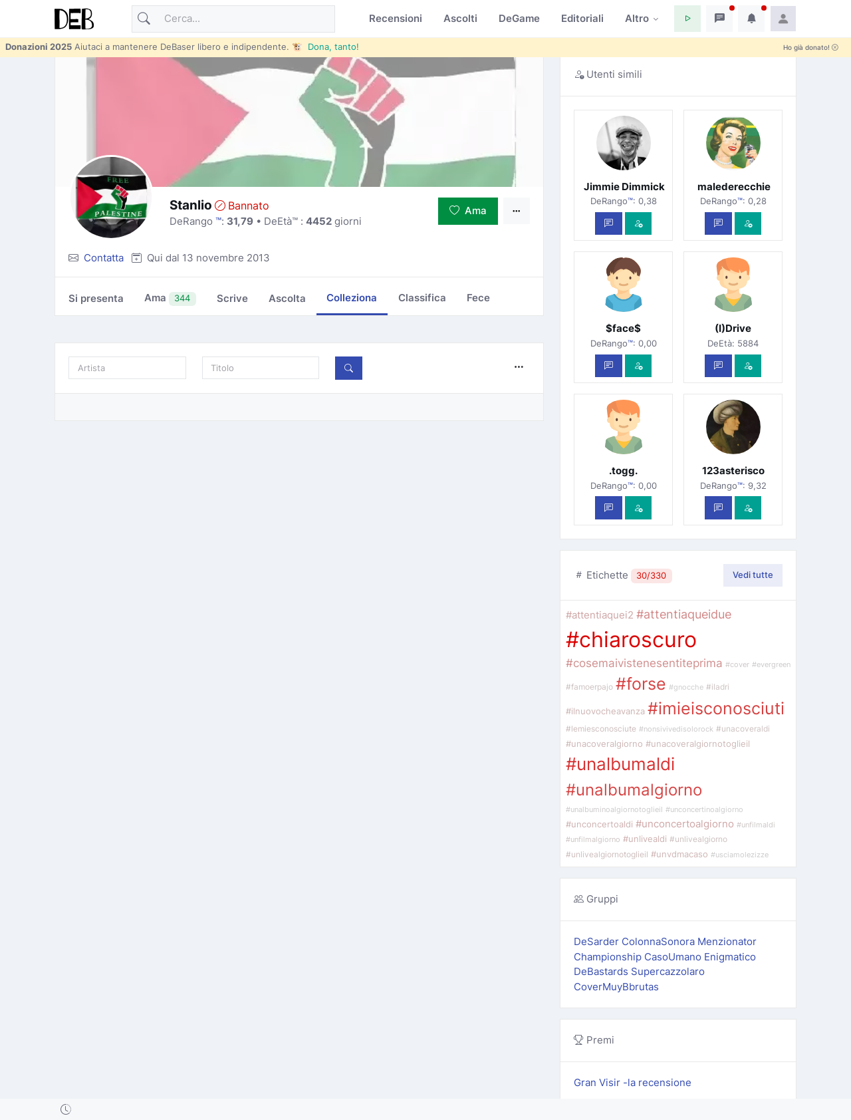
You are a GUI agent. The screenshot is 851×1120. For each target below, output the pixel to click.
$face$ (623, 328)
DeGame (519, 18)
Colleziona (351, 297)
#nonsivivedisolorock (676, 729)
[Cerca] (233, 19)
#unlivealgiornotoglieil (607, 854)
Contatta (104, 257)
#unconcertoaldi (599, 824)
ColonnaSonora (659, 941)
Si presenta (96, 298)
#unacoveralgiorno (604, 744)
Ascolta (287, 298)
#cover (737, 664)
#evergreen (771, 664)
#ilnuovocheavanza (605, 711)
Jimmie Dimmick (623, 186)
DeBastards (602, 971)
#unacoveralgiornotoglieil (698, 744)
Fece (478, 297)
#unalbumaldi (620, 763)
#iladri (717, 687)
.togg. (623, 470)
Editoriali (582, 18)
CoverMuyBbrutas (616, 986)
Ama (468, 210)
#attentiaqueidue (683, 614)
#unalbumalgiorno (634, 789)
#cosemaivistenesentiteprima (644, 663)
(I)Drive (733, 328)
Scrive (232, 298)
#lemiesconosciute (601, 729)
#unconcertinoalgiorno (704, 809)
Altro (637, 18)
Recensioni (395, 18)
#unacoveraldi (743, 729)
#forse (641, 684)
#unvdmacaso (679, 854)
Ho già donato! (810, 47)
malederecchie (733, 186)
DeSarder (598, 941)
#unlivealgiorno (698, 839)
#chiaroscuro (631, 639)
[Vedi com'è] (638, 223)
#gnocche (686, 687)
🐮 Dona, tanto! (325, 46)
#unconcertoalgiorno (685, 824)
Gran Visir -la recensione (632, 1082)
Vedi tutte (753, 574)
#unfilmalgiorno (593, 839)
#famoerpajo (589, 687)
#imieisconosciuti (716, 708)
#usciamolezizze (740, 855)
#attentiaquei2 (600, 615)
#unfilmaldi (756, 824)
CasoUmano (674, 956)
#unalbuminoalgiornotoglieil (614, 809)
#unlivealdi (645, 838)
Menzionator (727, 941)
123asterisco (733, 470)
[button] (687, 18)
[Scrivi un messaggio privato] (608, 223)
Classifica (422, 297)
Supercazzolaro (668, 971)
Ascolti (460, 18)
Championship (609, 956)
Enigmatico (730, 956)
